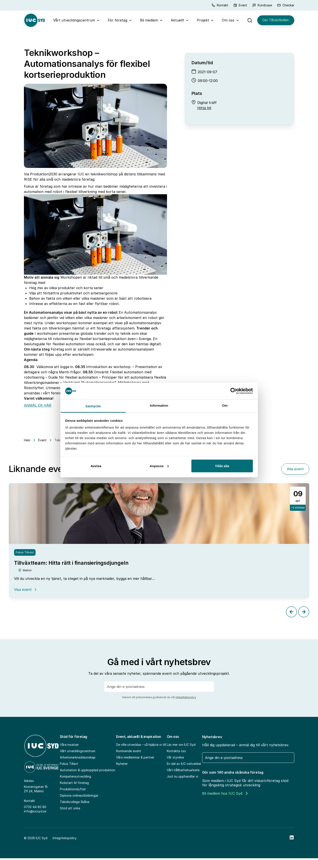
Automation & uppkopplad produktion (87, 771)
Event (240, 5)
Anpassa (159, 466)
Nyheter (122, 765)
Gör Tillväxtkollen (274, 21)
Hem (27, 442)
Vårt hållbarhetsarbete (183, 771)
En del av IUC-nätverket (184, 765)
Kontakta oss (176, 752)
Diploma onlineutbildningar (79, 797)
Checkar (285, 5)
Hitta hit (204, 109)
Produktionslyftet (73, 790)
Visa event (26, 591)
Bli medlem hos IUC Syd (225, 795)
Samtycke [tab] (93, 406)
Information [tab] (159, 405)
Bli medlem (147, 21)
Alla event (295, 470)
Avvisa (96, 466)
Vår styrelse (175, 759)
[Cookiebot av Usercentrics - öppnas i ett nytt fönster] (233, 391)
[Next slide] (303, 613)
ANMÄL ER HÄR (37, 407)
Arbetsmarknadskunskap (77, 759)
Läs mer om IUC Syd (181, 746)
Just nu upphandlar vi (182, 778)
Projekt (201, 21)
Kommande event (128, 752)
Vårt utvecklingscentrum (72, 21)
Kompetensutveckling (75, 778)
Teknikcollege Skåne (74, 803)
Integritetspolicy (65, 840)
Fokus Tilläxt (69, 765)
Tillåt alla (222, 466)
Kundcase (262, 5)
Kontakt (220, 5)
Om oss (226, 21)
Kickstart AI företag (74, 784)
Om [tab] (225, 405)
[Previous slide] (291, 613)
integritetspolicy (186, 698)
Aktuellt (175, 21)
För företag (115, 21)
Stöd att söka (70, 810)
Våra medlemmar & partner (135, 759)
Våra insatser (69, 746)
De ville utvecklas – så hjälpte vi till (141, 746)
